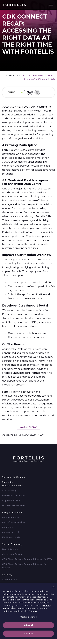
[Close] (53, 587)
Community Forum (12, 554)
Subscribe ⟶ (9, 482)
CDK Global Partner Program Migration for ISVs (27, 559)
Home (8, 75)
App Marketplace (11, 500)
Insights (15, 75)
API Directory (9, 490)
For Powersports (11, 537)
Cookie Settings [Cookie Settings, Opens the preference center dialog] (28, 617)
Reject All (28, 626)
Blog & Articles (10, 549)
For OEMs (7, 527)
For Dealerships (10, 517)
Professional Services (13, 505)
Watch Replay (28, 427)
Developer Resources (13, 495)
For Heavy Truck (11, 532)
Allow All (28, 634)
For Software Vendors (13, 522)
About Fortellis (10, 579)
